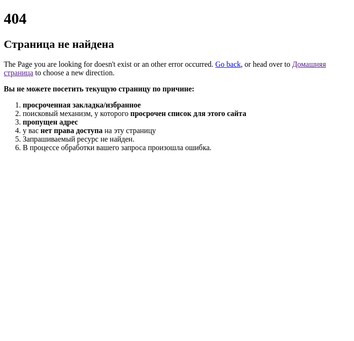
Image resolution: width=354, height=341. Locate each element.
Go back (228, 64)
